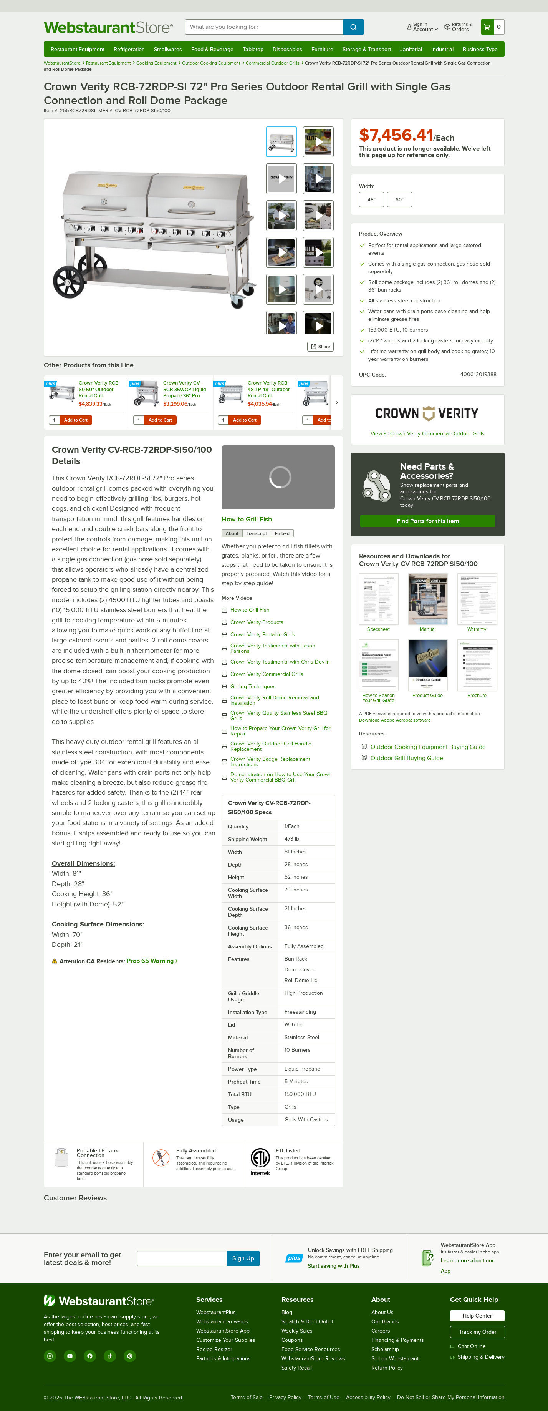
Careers (380, 1331)
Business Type (480, 49)
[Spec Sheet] (378, 602)
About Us (382, 1312)
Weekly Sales (297, 1331)
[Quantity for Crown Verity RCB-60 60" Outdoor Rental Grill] (54, 420)
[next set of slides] (337, 402)
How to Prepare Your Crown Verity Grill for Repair (280, 731)
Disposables (287, 49)
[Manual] (427, 602)
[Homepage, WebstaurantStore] (108, 27)
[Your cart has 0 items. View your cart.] (493, 27)
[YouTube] (70, 1356)
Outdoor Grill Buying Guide (430, 757)
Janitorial (411, 49)
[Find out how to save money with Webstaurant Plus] (51, 384)
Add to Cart (76, 420)
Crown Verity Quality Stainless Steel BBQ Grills (279, 715)
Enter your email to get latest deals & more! (82, 1258)
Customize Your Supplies (225, 1340)
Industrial (442, 49)
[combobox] (264, 27)
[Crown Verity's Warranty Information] (476, 602)
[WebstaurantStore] (107, 1301)
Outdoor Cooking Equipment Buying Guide (434, 746)
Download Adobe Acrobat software (395, 720)
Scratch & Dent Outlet (307, 1322)
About (232, 533)
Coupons (292, 1340)
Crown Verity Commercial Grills (266, 674)
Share (320, 347)
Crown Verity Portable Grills (262, 634)
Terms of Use (323, 1397)
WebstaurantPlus (216, 1312)
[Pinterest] (130, 1356)
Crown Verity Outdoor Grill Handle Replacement (270, 746)
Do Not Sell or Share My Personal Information (451, 1397)
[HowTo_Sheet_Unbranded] (378, 671)
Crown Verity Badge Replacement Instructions (270, 762)
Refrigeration (129, 49)
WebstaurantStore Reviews (313, 1358)
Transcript (257, 533)
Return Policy (387, 1368)
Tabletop (253, 49)
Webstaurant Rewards (222, 1322)
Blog (286, 1312)
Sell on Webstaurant (395, 1358)
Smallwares (168, 49)
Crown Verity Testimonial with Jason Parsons (272, 648)
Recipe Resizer (214, 1349)
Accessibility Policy (368, 1397)
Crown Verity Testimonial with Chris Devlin (280, 662)
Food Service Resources (310, 1349)
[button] (281, 141)
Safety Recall (296, 1368)
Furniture (322, 49)
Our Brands (385, 1322)
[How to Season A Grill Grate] (476, 671)
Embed (282, 533)
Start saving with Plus (334, 1266)
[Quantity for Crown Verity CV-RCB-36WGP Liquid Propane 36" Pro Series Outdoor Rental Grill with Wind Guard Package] (138, 420)
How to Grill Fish (247, 519)
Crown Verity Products (256, 622)
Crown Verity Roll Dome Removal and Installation (274, 700)
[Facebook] (90, 1356)
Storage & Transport (367, 49)
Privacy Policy (285, 1397)
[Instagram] (50, 1356)
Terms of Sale (247, 1397)
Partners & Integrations (223, 1358)
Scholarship (385, 1349)
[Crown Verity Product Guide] (427, 671)
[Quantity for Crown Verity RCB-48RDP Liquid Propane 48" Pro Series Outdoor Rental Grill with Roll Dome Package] (307, 420)
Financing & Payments (397, 1340)
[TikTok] (110, 1356)
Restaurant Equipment (77, 49)
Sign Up (243, 1258)
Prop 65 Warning (150, 961)
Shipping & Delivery (477, 1357)
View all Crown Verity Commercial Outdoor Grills (428, 434)
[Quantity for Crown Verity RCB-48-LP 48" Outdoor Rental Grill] (223, 420)
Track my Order (478, 1332)
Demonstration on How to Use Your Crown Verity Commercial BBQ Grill (281, 777)
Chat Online (468, 1346)
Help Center (477, 1316)
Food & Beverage (212, 49)
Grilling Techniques (253, 686)
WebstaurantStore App (223, 1331)
